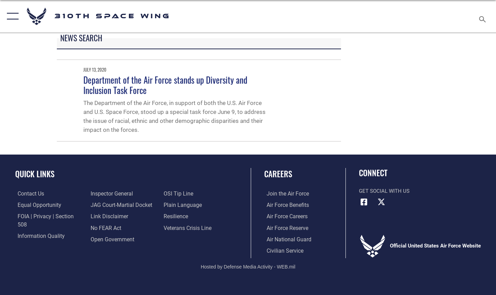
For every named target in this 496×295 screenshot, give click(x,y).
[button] (11, 16)
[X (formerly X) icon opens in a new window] (381, 202)
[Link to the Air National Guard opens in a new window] (285, 238)
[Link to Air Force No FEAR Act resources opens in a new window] (105, 216)
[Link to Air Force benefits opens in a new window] (284, 205)
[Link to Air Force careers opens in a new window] (284, 216)
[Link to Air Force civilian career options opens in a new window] (281, 250)
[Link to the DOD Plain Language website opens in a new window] (181, 193)
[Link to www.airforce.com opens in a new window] (284, 193)
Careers (278, 174)
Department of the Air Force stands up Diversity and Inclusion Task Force (165, 84)
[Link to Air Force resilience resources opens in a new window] (176, 205)
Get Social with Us (384, 191)
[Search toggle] (483, 16)
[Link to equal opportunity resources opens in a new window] (35, 205)
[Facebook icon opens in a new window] (364, 202)
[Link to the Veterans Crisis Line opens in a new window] (187, 216)
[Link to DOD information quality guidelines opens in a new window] (37, 227)
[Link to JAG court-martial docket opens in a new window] (119, 193)
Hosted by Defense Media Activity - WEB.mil (248, 266)
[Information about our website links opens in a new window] (108, 205)
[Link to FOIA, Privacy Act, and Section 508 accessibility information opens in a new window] (46, 216)
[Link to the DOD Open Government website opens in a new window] (110, 227)
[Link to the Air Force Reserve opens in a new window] (284, 227)
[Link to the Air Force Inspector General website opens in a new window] (35, 238)
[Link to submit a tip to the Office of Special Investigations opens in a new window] (103, 238)
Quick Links (34, 174)
